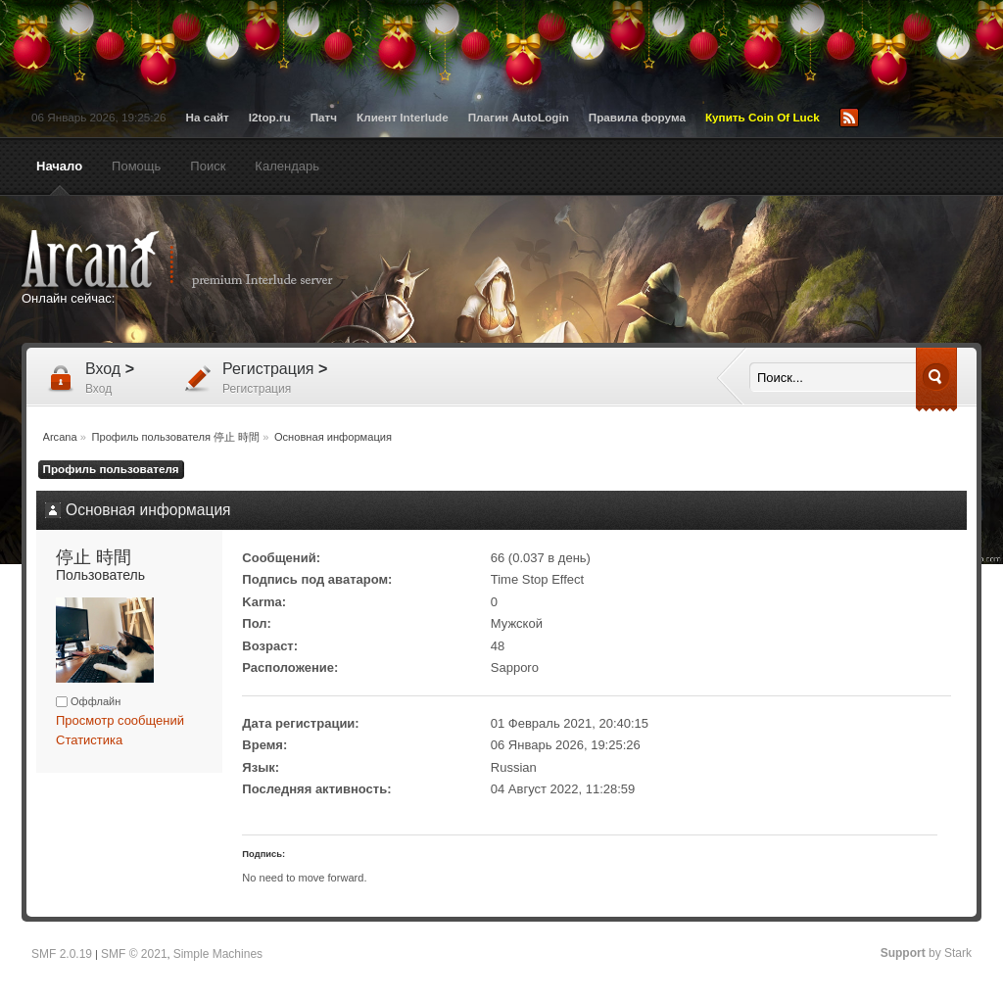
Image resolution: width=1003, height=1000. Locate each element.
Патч (323, 117)
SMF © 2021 (134, 954)
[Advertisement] (692, 271)
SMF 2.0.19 (61, 954)
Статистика (89, 740)
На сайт (207, 117)
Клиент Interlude (403, 117)
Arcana (198, 259)
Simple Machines (218, 954)
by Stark (926, 953)
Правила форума (637, 117)
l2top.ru (270, 117)
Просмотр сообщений (120, 720)
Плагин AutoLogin (518, 117)
